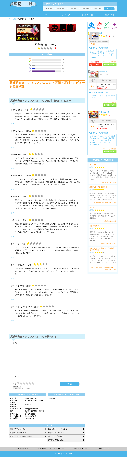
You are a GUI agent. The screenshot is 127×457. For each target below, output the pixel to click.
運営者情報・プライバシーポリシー (51, 449)
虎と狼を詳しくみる (110, 221)
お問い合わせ (23, 449)
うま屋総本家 (94, 226)
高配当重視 (72, 8)
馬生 (100, 33)
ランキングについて (81, 449)
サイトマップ (104, 449)
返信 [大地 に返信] (12, 168)
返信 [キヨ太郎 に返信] (12, 299)
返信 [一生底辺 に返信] (12, 189)
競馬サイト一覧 (87, 15)
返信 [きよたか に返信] (12, 147)
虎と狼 (91, 207)
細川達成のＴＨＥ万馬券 (98, 187)
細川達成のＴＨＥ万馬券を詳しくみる (105, 202)
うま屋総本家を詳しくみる (108, 243)
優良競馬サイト (110, 15)
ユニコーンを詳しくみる (109, 182)
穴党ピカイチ (104, 112)
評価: (14, 384)
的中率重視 (48, 8)
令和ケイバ (103, 72)
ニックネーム (17, 376)
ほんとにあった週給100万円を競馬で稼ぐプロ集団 (102, 249)
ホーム (47, 15)
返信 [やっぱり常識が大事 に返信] (12, 320)
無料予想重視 (85, 8)
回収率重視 (60, 8)
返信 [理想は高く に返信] (12, 278)
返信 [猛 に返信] (12, 257)
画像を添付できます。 (18, 386)
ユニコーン (93, 164)
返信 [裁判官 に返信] (12, 124)
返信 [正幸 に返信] (12, 213)
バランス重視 (97, 8)
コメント (16, 343)
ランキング (66, 15)
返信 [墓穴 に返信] (12, 237)
